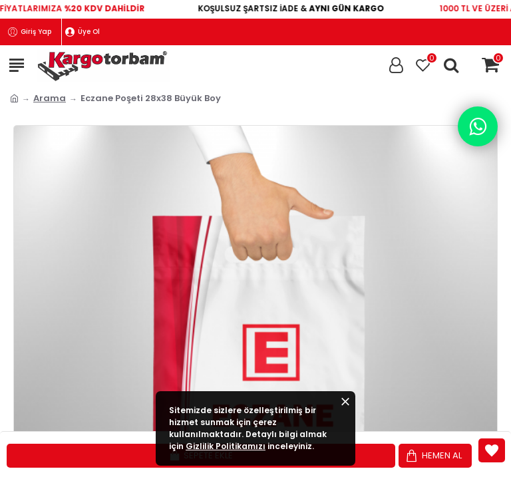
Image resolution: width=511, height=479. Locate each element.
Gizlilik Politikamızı (225, 446)
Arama (49, 98)
